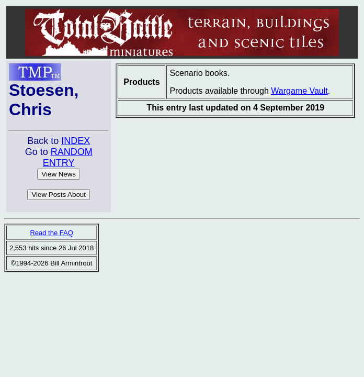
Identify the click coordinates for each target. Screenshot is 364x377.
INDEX (75, 141)
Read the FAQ (51, 233)
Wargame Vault (299, 90)
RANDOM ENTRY (68, 157)
